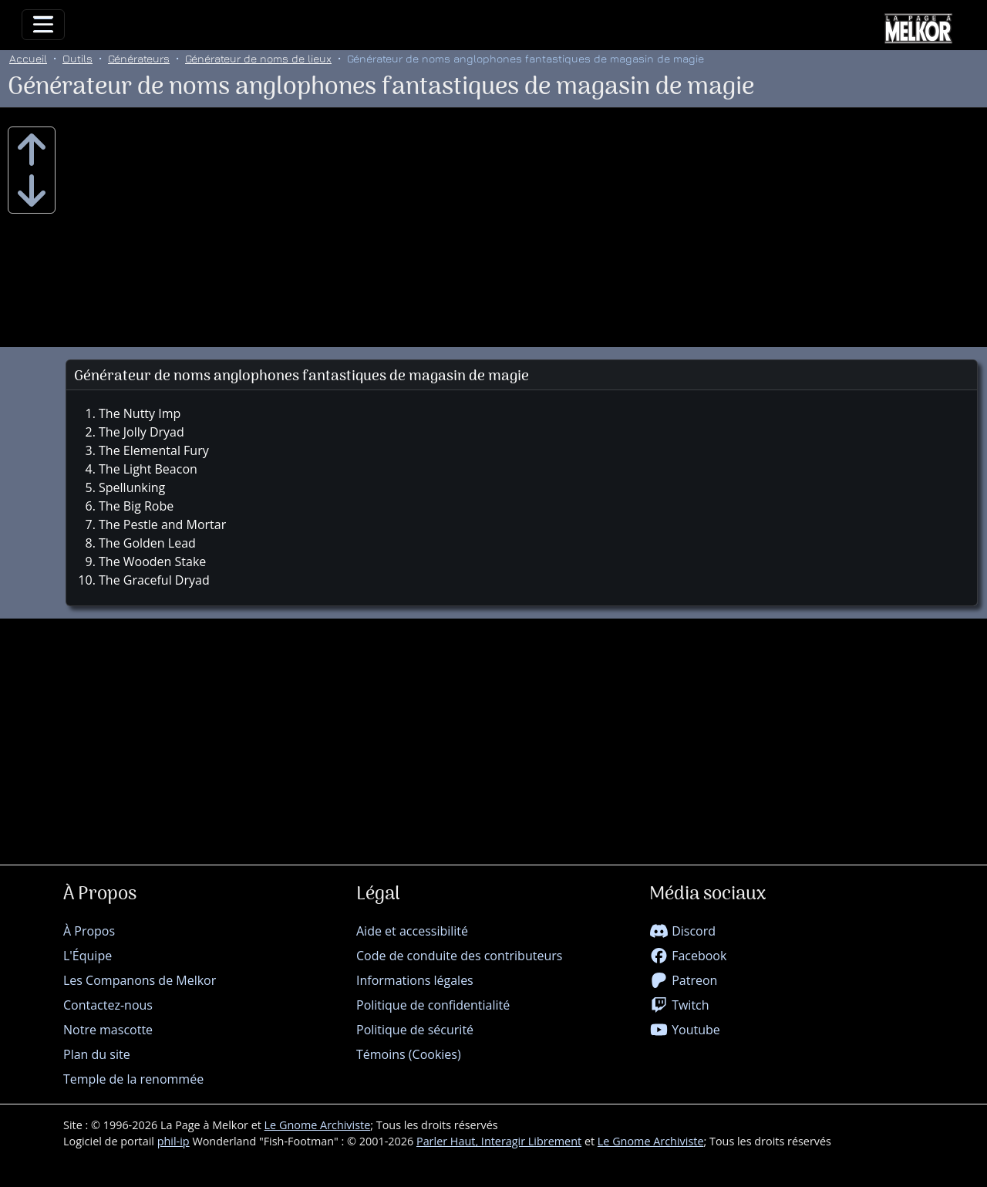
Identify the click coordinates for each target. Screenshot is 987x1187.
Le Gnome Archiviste (317, 1125)
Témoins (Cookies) (408, 1054)
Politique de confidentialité (433, 1004)
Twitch (679, 1004)
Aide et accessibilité (412, 930)
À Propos (89, 930)
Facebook (687, 955)
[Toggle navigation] (43, 24)
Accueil (28, 58)
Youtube (684, 1029)
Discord (682, 930)
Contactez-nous (108, 1004)
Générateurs (139, 58)
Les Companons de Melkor (139, 980)
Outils (77, 58)
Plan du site (96, 1054)
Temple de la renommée (133, 1079)
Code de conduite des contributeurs (459, 955)
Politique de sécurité (414, 1029)
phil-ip (173, 1141)
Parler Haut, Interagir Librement (498, 1141)
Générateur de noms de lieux (258, 58)
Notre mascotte (108, 1029)
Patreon (683, 980)
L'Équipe (87, 955)
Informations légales (414, 980)
